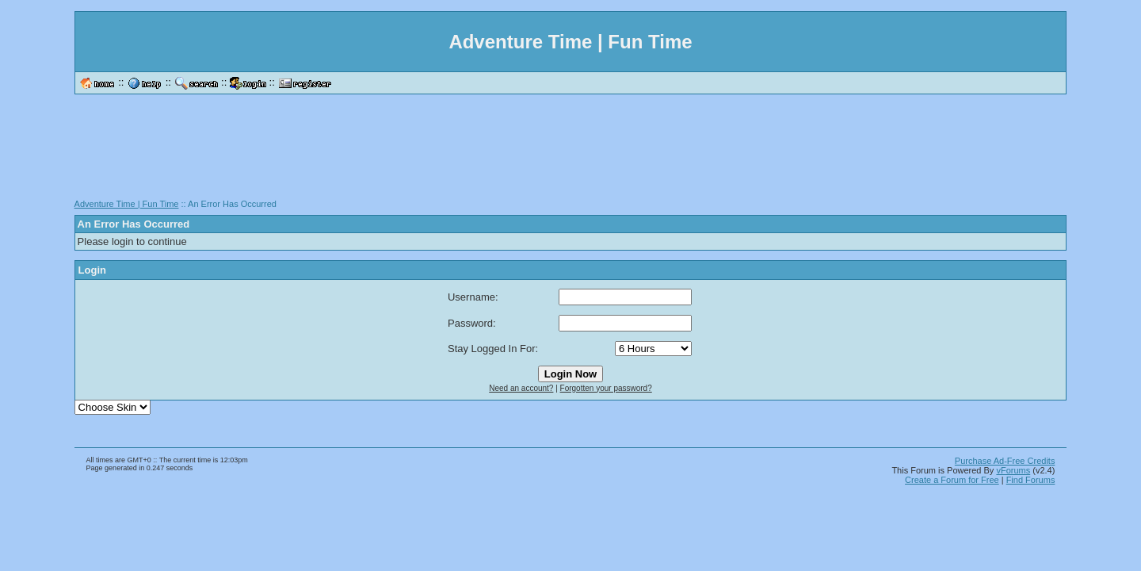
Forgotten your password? (606, 388)
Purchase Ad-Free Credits (1005, 461)
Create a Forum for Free (952, 480)
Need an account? (521, 388)
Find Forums (1030, 480)
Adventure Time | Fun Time (126, 204)
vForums (1013, 470)
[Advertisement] (570, 152)
